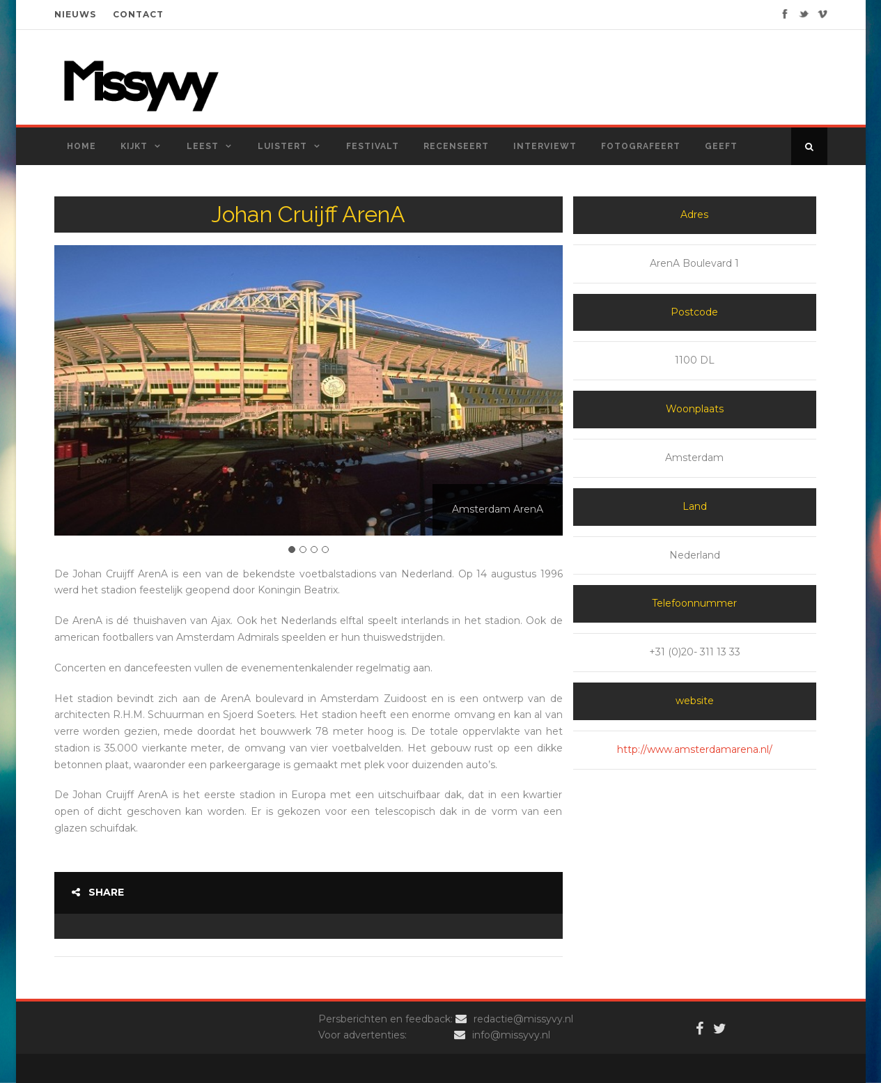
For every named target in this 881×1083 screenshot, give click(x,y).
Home (81, 146)
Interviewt (545, 146)
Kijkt (134, 146)
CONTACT (138, 14)
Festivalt (372, 146)
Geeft (721, 146)
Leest (203, 146)
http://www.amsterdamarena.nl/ (694, 749)
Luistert (282, 146)
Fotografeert (640, 146)
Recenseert (456, 146)
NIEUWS (75, 14)
